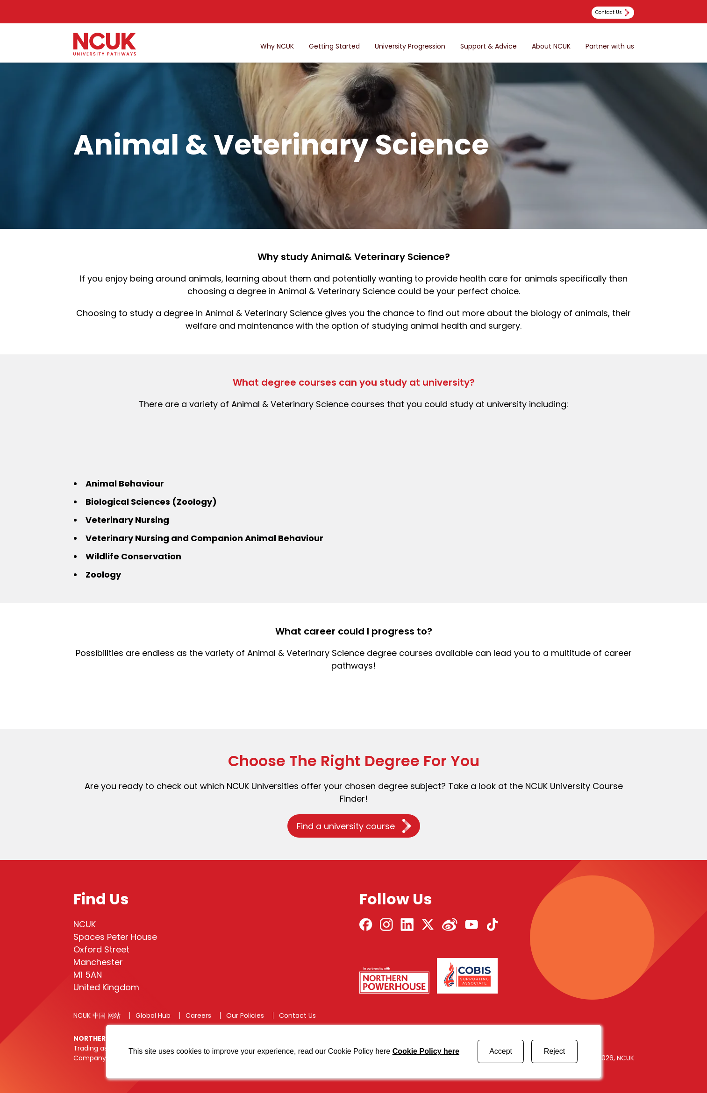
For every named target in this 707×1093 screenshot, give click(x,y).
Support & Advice (488, 46)
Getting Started (334, 46)
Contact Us (297, 1015)
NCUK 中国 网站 (97, 1015)
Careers (198, 1015)
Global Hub (153, 1015)
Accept (500, 1051)
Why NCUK (277, 46)
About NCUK (551, 46)
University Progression (410, 46)
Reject (554, 1051)
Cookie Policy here (426, 1051)
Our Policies (245, 1015)
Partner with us (610, 46)
